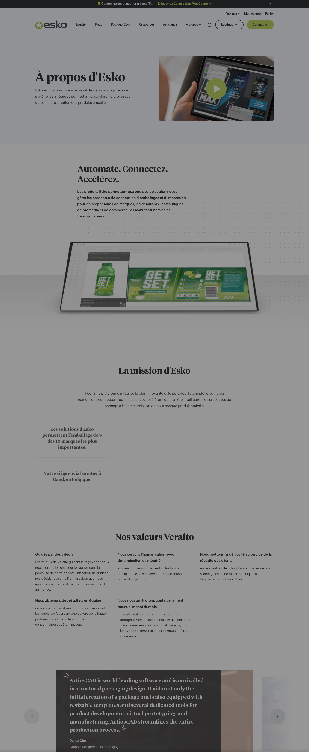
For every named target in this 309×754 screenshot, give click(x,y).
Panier (269, 13)
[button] (270, 4)
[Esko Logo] (51, 26)
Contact (258, 24)
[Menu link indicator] (88, 25)
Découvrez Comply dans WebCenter (183, 4)
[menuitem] (83, 26)
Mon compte (253, 13)
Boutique (227, 24)
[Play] (216, 88)
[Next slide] (277, 716)
